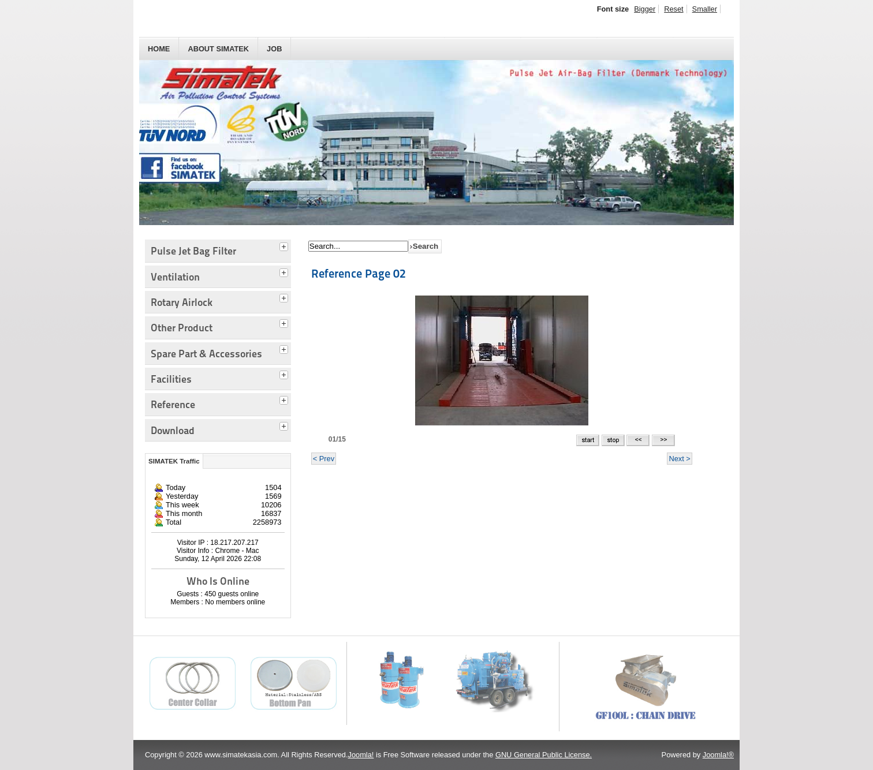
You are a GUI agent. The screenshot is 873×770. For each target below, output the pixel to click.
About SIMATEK (218, 48)
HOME (159, 48)
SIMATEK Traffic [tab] (174, 461)
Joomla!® (718, 754)
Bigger (644, 9)
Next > (679, 458)
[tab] (285, 245)
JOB (274, 48)
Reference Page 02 (358, 274)
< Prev (323, 458)
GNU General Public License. (543, 754)
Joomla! (361, 754)
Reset (673, 9)
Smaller (704, 9)
